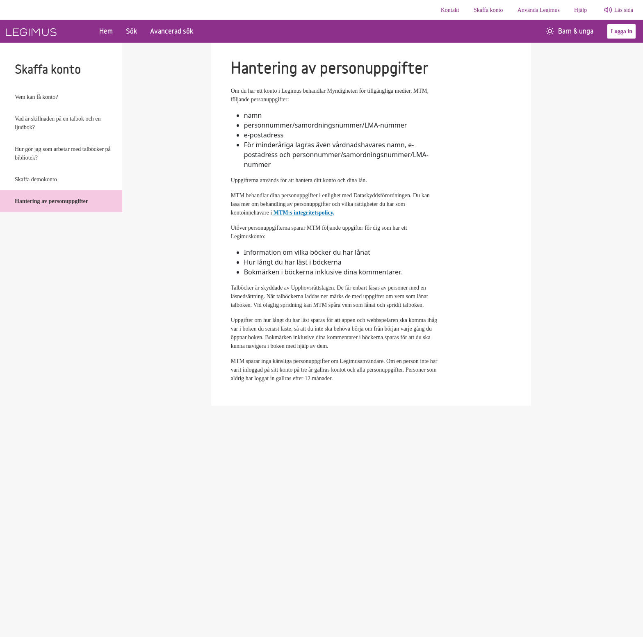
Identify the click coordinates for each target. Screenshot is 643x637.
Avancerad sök (171, 31)
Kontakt (450, 10)
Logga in (621, 31)
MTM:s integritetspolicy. (303, 213)
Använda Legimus (539, 10)
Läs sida (623, 10)
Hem (106, 31)
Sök (131, 31)
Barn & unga (569, 31)
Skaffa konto (488, 10)
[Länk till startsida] (46, 31)
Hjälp (580, 10)
